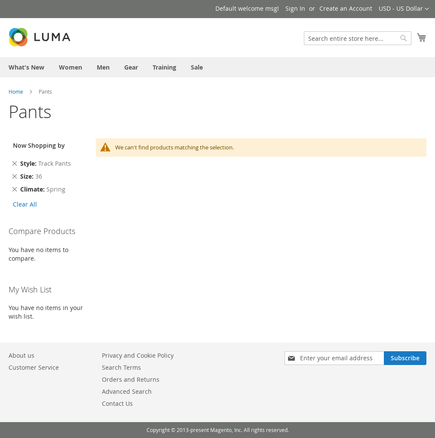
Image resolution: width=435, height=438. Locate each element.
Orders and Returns (130, 379)
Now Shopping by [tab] (39, 145)
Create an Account (345, 8)
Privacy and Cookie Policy (138, 355)
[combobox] (357, 38)
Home (16, 91)
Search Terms (121, 367)
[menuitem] (26, 67)
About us (21, 355)
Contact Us (117, 403)
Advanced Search (127, 391)
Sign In (295, 8)
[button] (404, 9)
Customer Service (34, 367)
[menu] (217, 67)
